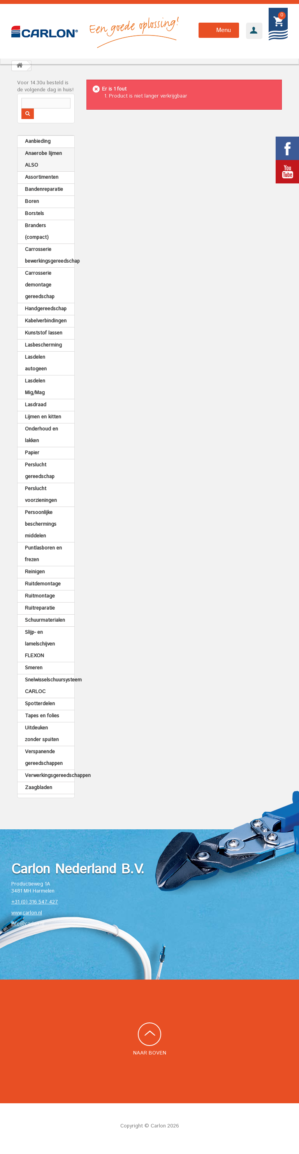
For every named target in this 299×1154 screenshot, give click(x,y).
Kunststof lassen (43, 333)
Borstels (34, 213)
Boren (32, 201)
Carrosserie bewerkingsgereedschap (49, 255)
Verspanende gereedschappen (44, 757)
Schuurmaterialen (45, 620)
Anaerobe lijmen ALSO (43, 159)
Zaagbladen (38, 787)
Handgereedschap (46, 309)
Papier (32, 453)
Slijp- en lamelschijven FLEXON (40, 644)
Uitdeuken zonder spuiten (42, 733)
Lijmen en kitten (43, 417)
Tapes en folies (42, 716)
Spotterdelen (40, 704)
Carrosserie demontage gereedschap (40, 285)
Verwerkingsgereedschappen (49, 775)
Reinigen (35, 572)
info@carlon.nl (27, 924)
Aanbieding (38, 141)
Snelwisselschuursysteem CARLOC (49, 685)
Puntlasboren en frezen (43, 554)
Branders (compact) (37, 231)
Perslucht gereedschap (40, 470)
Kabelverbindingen (46, 321)
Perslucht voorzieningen (41, 494)
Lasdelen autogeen (36, 363)
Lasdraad (35, 405)
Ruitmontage (40, 596)
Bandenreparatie (44, 189)
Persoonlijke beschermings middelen (40, 524)
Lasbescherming (43, 345)
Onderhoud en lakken (41, 435)
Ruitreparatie (40, 608)
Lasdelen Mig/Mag (35, 387)
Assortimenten (41, 177)
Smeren (33, 668)
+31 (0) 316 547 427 (34, 902)
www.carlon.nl (26, 913)
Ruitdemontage (43, 584)
